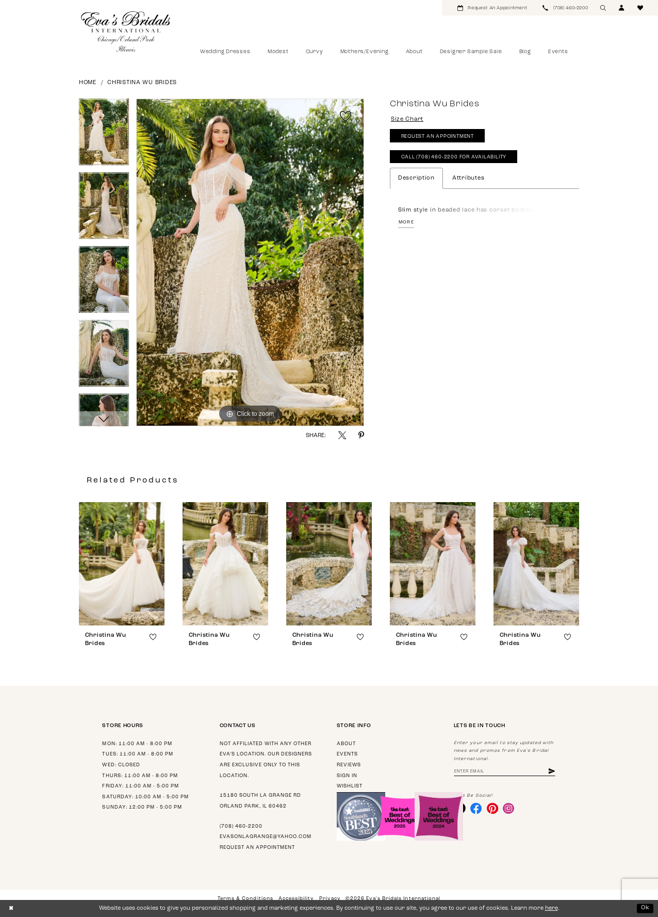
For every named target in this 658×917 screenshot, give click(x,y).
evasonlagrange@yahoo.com (265, 836)
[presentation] (121, 563)
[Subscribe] (552, 772)
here (551, 908)
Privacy (329, 898)
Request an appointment (257, 847)
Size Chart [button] (407, 119)
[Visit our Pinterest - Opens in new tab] (492, 808)
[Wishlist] (640, 7)
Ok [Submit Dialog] (645, 908)
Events (347, 754)
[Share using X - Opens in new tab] (342, 435)
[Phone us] (565, 7)
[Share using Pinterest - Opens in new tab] (361, 435)
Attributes (468, 178)
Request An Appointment (437, 136)
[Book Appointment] (492, 7)
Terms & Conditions (245, 898)
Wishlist (350, 786)
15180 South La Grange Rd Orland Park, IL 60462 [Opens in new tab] (260, 801)
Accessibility (296, 898)
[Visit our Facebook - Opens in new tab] (476, 808)
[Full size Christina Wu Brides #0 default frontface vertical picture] (250, 262)
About (346, 744)
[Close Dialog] (11, 908)
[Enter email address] (504, 772)
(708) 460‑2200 (241, 826)
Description (416, 178)
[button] (622, 7)
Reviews (349, 765)
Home (87, 83)
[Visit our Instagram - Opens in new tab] (508, 808)
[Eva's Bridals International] (126, 31)
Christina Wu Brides (142, 83)
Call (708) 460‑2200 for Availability (454, 157)
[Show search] (603, 7)
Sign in (347, 776)
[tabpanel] (104, 135)
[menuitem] (492, 7)
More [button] (406, 222)
